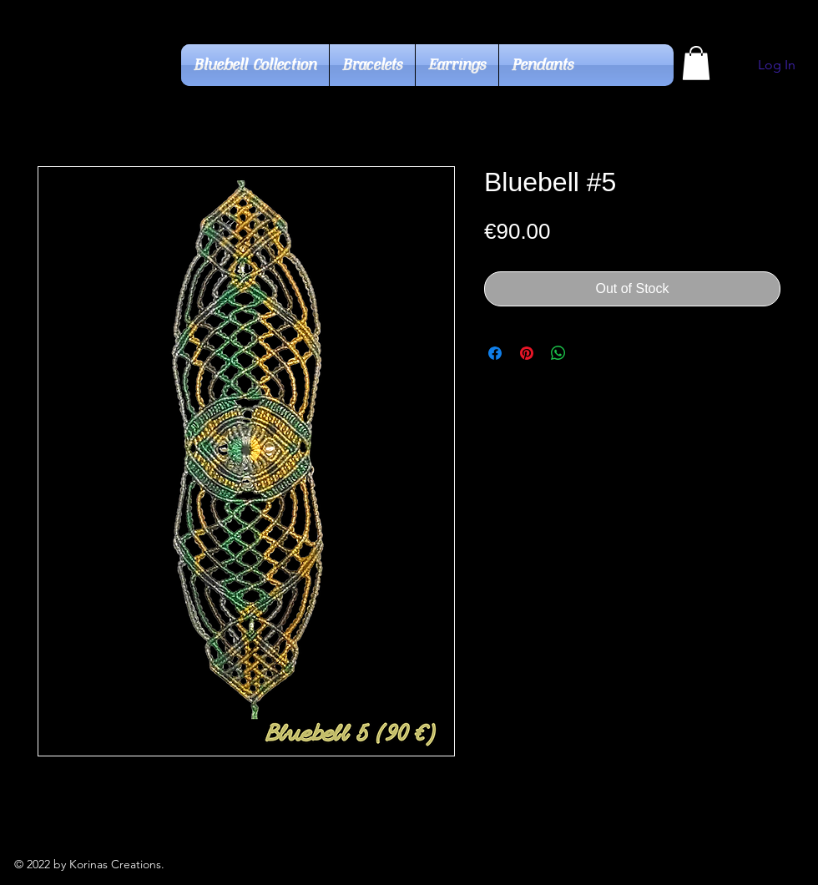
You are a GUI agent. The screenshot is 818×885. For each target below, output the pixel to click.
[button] (696, 63)
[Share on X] (590, 353)
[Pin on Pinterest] (527, 353)
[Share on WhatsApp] (558, 353)
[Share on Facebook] (495, 353)
